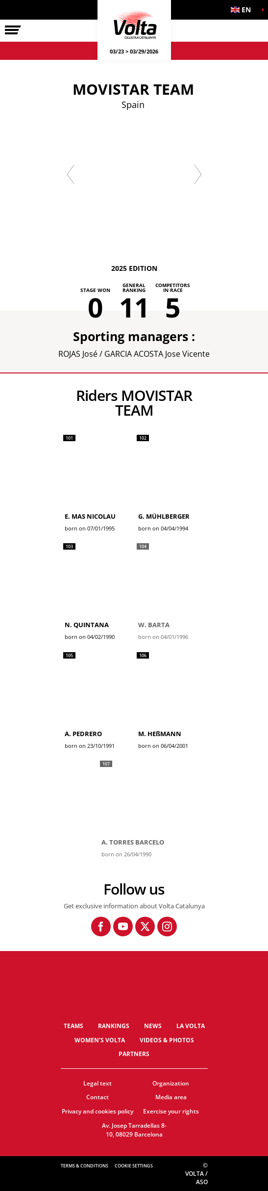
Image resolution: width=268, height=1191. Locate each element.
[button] (243, 10)
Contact (97, 1097)
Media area (171, 1097)
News (153, 1026)
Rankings (113, 1026)
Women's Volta (99, 1040)
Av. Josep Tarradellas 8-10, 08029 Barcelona (134, 1130)
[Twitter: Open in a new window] (145, 926)
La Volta (190, 1026)
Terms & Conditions (84, 1166)
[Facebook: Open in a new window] (101, 926)
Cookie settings (134, 1166)
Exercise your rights (171, 1111)
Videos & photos (167, 1040)
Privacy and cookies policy (97, 1111)
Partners (134, 1054)
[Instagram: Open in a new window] (167, 926)
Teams (73, 1026)
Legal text (97, 1083)
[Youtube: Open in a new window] (123, 926)
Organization (170, 1083)
